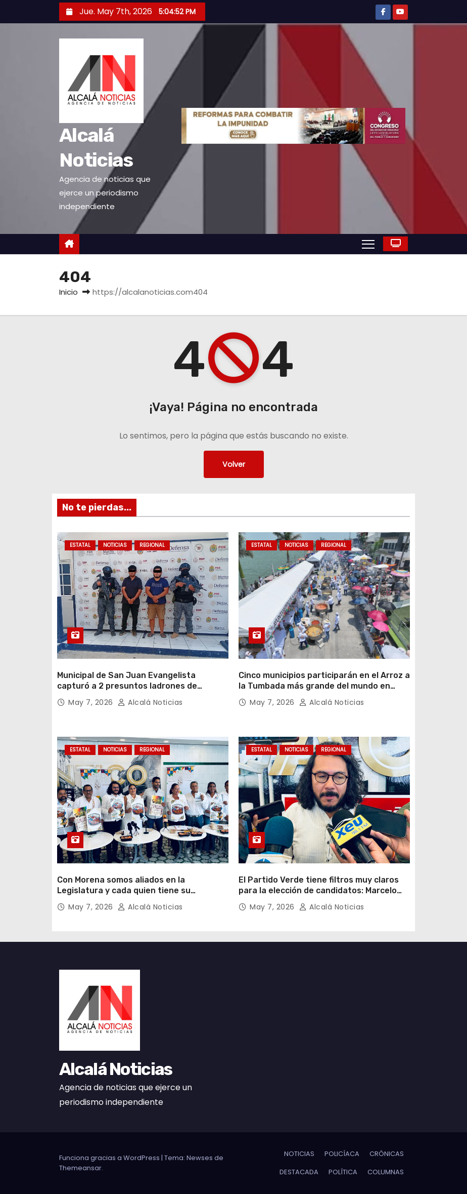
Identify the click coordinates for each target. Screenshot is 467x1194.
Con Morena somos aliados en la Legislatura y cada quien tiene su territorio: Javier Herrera (124, 890)
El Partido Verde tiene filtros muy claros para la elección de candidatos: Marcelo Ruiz (319, 890)
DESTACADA (298, 1172)
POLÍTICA (343, 1172)
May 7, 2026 (91, 702)
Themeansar (80, 1168)
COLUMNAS (385, 1172)
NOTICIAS (115, 545)
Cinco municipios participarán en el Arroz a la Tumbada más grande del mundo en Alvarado (324, 686)
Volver (233, 464)
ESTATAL (80, 545)
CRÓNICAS (386, 1154)
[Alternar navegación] (368, 243)
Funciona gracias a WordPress (110, 1158)
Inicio (68, 292)
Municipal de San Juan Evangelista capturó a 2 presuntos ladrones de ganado (127, 686)
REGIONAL (152, 545)
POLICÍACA (341, 1154)
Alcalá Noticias (150, 702)
